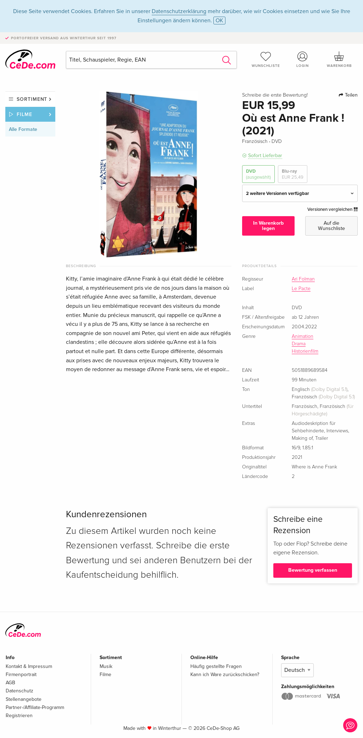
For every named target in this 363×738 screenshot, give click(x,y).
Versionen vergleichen (332, 209)
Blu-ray (292, 174)
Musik (106, 666)
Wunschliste (265, 59)
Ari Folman (303, 279)
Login (302, 59)
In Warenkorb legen (268, 225)
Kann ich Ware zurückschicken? (224, 674)
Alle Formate (23, 129)
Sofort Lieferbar (265, 155)
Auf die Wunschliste (331, 225)
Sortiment (32, 99)
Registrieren (19, 716)
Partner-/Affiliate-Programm (35, 707)
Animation (302, 336)
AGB (10, 683)
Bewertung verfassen (312, 570)
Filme (24, 114)
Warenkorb (339, 59)
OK (219, 20)
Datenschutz (19, 691)
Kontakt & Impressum (29, 666)
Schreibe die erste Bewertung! (275, 95)
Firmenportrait (21, 674)
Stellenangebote (23, 699)
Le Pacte (301, 288)
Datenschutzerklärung (179, 11)
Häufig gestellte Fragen (216, 666)
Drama (299, 343)
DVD (258, 174)
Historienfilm (305, 351)
